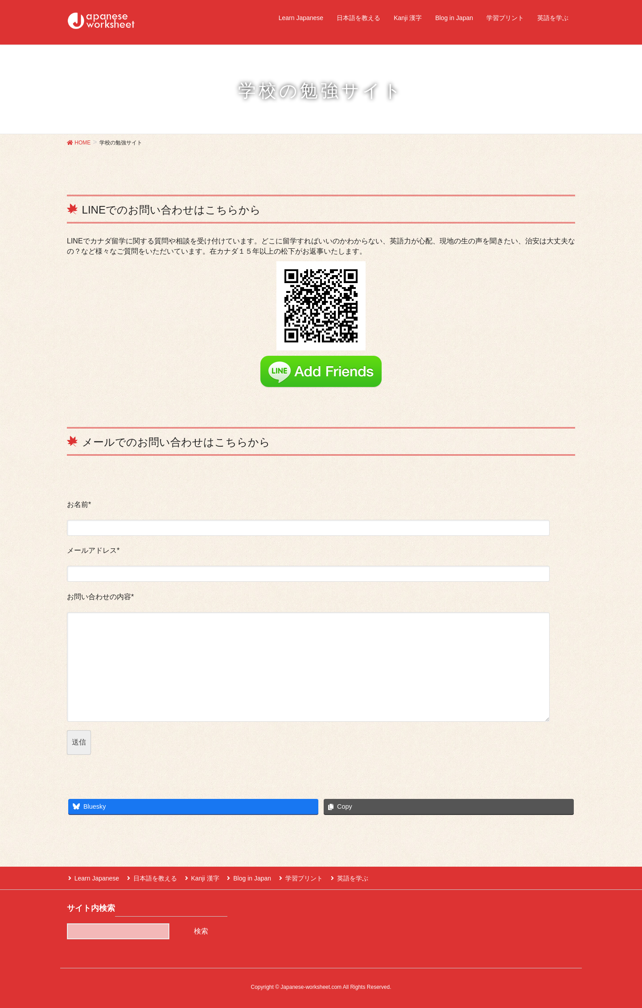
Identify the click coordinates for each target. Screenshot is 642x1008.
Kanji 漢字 (201, 877)
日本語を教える (152, 877)
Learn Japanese (95, 877)
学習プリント (298, 877)
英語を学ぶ (345, 877)
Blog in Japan (247, 877)
